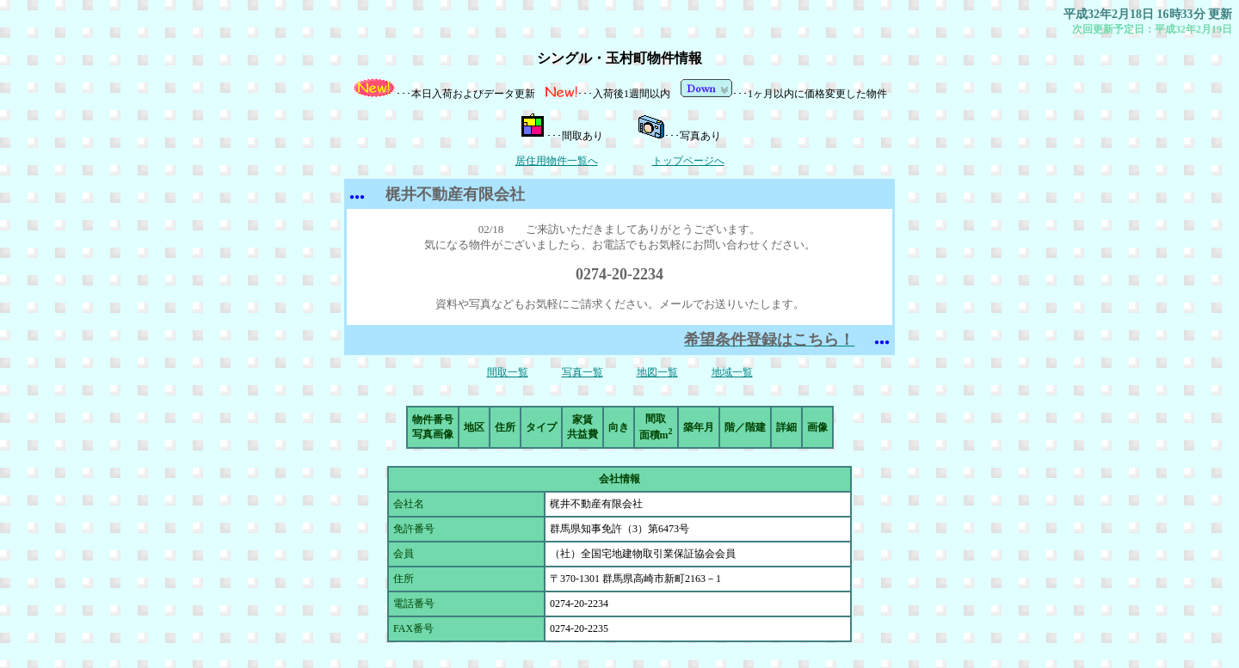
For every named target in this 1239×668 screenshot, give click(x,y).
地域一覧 (732, 372)
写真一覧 (582, 372)
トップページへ (688, 161)
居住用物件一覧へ (556, 161)
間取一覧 (507, 372)
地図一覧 (657, 372)
